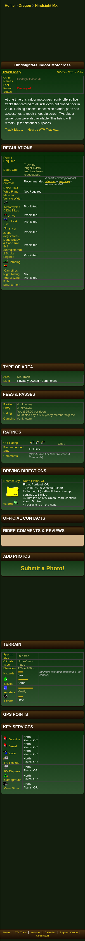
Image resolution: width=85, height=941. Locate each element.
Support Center (69, 932)
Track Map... (14, 129)
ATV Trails (21, 932)
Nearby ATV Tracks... (43, 129)
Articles (35, 932)
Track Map (11, 72)
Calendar (50, 932)
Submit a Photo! (42, 568)
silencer (50, 181)
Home (9, 5)
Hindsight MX (46, 5)
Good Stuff (42, 935)
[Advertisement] (42, 326)
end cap (64, 181)
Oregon (25, 5)
